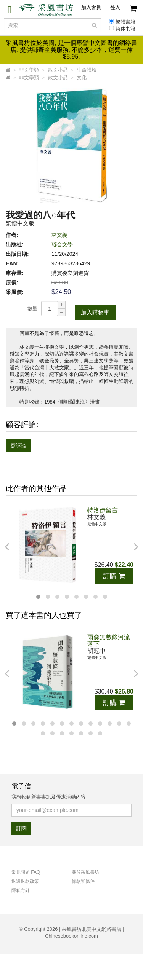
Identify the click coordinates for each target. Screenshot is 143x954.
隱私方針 (20, 890)
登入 (115, 7)
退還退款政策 (25, 881)
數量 (32, 308)
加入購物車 (95, 312)
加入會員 (91, 7)
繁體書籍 (125, 22)
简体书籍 (125, 29)
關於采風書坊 (85, 872)
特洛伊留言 (102, 510)
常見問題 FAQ (25, 872)
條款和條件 (83, 881)
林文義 (59, 235)
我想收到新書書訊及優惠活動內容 (48, 797)
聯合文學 (62, 244)
